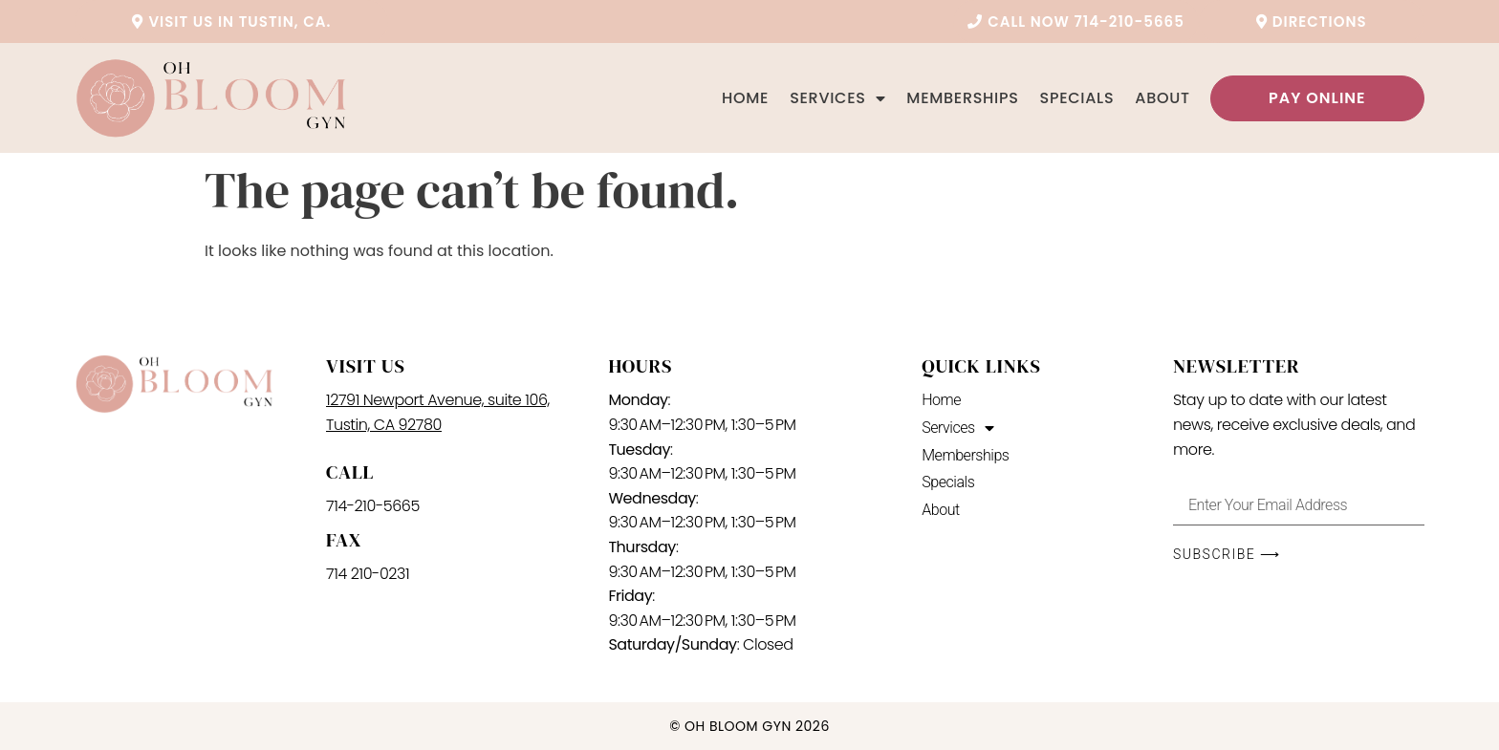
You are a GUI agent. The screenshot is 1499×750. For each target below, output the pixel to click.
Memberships (962, 98)
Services (837, 98)
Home (745, 98)
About (1162, 98)
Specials (1077, 98)
